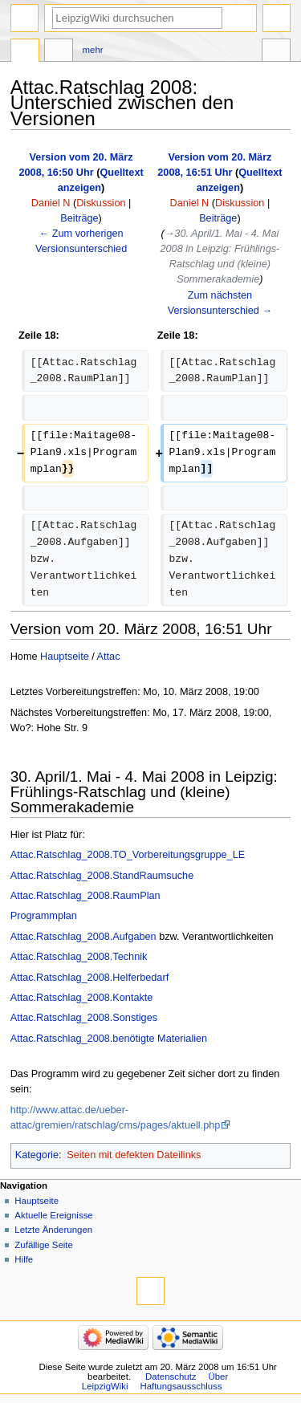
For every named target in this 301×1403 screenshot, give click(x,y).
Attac (108, 656)
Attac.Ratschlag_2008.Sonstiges (83, 1017)
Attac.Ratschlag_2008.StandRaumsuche (102, 875)
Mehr (93, 50)
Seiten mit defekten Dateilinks (134, 1155)
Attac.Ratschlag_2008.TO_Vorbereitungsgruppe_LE (127, 854)
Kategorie (37, 1155)
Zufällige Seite (43, 1245)
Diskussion (100, 203)
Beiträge (79, 218)
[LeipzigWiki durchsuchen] (137, 18)
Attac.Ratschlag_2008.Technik (79, 956)
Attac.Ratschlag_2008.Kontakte (81, 997)
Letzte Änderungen (53, 1229)
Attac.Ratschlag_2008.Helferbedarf (89, 977)
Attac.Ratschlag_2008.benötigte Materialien (108, 1038)
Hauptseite (64, 656)
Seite (25, 52)
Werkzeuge (276, 52)
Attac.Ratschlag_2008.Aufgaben (83, 936)
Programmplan (43, 915)
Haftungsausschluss (181, 1386)
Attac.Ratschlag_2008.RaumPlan (85, 895)
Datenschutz (171, 1376)
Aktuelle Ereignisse (53, 1215)
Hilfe (23, 1259)
